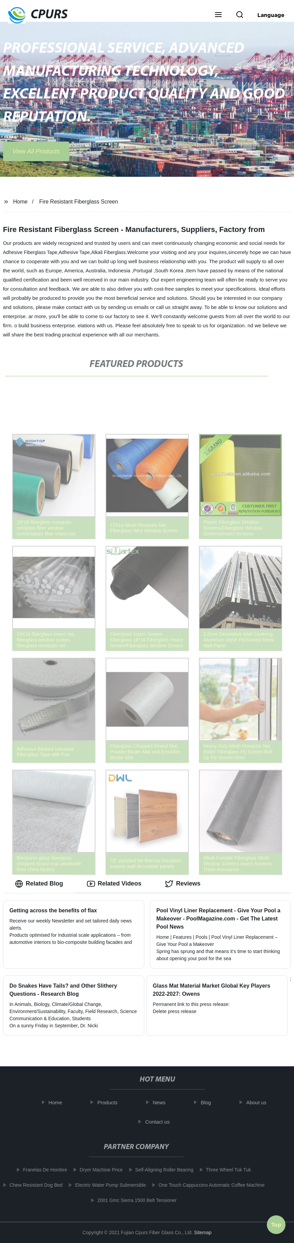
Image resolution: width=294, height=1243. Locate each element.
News (161, 1102)
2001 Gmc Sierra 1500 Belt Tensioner (134, 1200)
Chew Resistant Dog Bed (33, 1185)
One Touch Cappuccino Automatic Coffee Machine (209, 1185)
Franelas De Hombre (42, 1169)
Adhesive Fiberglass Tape (30, 252)
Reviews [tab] (182, 884)
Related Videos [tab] (114, 884)
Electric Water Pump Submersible (107, 1185)
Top (276, 1223)
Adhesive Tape (74, 252)
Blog (209, 1102)
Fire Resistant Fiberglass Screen (78, 202)
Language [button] (270, 15)
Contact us (160, 1122)
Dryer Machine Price (98, 1169)
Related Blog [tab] (39, 884)
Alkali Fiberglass (108, 252)
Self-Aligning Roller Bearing (161, 1169)
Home (20, 202)
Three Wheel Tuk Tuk (225, 1169)
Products (110, 1102)
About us (259, 1102)
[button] (218, 15)
